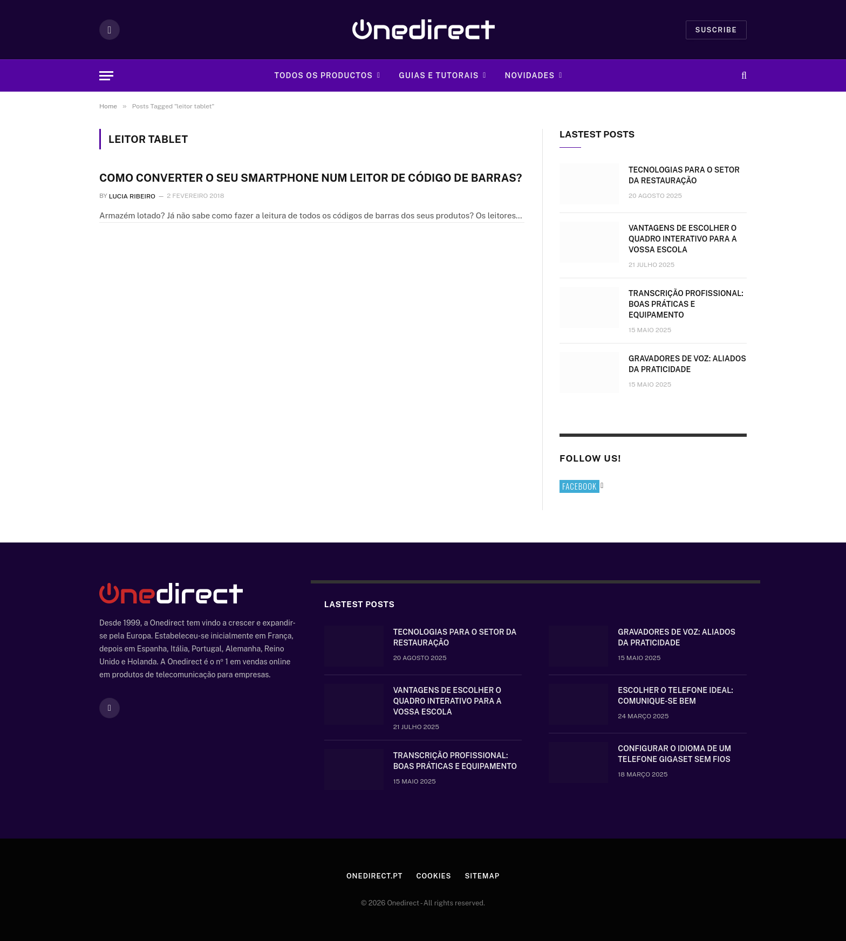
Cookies (433, 876)
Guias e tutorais (439, 75)
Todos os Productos (323, 75)
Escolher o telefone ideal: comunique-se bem (675, 695)
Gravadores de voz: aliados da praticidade (687, 364)
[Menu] (106, 76)
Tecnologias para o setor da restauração (684, 175)
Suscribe (716, 30)
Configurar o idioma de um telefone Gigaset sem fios (674, 754)
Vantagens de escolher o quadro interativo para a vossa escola (683, 239)
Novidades (530, 75)
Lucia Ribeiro (132, 196)
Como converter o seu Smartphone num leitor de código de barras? (310, 177)
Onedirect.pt (374, 876)
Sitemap (482, 876)
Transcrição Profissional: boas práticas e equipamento (686, 304)
